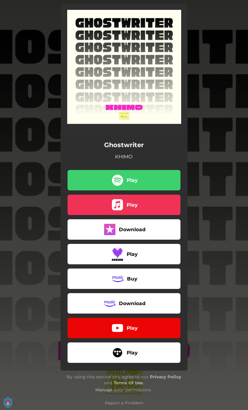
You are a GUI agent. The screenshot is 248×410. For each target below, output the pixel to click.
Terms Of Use (128, 382)
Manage (104, 389)
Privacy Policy (165, 376)
